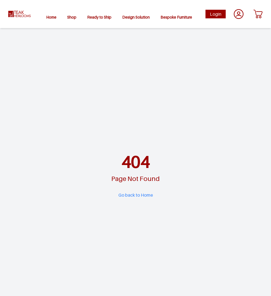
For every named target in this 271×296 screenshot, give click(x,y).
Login (215, 14)
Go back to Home (135, 195)
